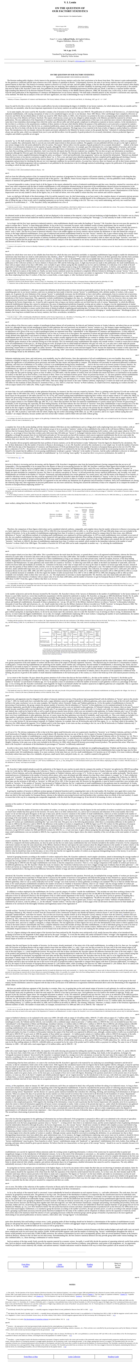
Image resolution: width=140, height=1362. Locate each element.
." (18, 290)
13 (100, 1296)
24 (91, 1309)
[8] (7, 1338)
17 (40, 1305)
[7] (7, 1333)
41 (70, 1335)
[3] (7, 1309)
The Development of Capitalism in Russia (36, 1319)
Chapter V (91, 1294)
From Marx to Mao (26, 1265)
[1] (7, 1292)
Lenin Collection (60, 1265)
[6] (7, 1325)
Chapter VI (123, 1294)
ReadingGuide (90, 1265)
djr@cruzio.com (80, 61)
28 (68, 1319)
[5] (7, 1318)
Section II (79, 1296)
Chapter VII (39, 1296)
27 (114, 1315)
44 (65, 1346)
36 (53, 1330)
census (8, 1086)
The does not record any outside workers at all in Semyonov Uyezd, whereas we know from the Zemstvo (82, 915)
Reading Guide (113, 1357)
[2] (7, 1299)
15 (19, 457)
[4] (7, 1312)
